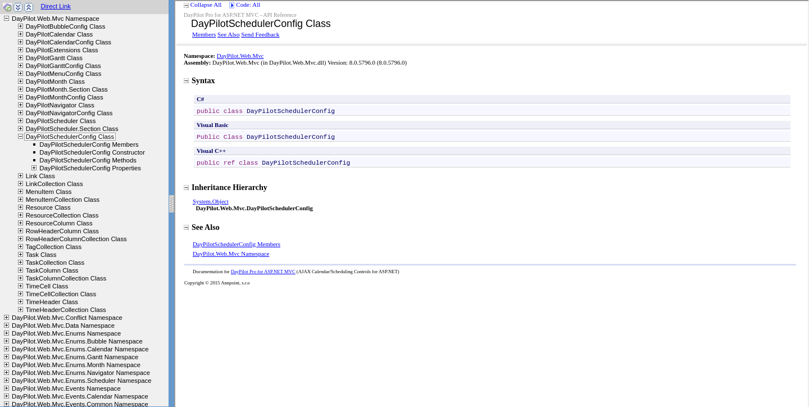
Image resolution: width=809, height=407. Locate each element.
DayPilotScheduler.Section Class (72, 128)
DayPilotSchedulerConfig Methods (88, 160)
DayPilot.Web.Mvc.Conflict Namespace (67, 317)
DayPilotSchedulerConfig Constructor (92, 152)
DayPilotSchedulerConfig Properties (90, 168)
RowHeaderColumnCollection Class (76, 239)
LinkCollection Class (54, 183)
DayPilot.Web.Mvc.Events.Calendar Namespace (80, 396)
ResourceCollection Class (62, 215)
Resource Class (48, 207)
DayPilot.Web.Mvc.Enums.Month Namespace (76, 364)
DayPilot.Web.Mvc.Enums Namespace (66, 333)
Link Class (40, 176)
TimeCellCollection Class (61, 294)
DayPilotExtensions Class (62, 50)
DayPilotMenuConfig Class (64, 73)
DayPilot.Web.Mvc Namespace (55, 18)
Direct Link (55, 6)
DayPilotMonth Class (55, 81)
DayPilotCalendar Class (59, 34)
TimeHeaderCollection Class (66, 309)
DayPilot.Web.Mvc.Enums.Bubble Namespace (77, 341)
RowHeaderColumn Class (62, 231)
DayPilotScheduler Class (61, 120)
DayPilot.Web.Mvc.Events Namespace (66, 388)
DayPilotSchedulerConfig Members (88, 144)
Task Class (41, 254)
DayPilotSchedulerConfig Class (70, 136)
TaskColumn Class (52, 270)
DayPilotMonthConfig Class (64, 97)
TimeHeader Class (52, 302)
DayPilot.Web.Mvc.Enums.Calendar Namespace (80, 349)
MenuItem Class (49, 191)
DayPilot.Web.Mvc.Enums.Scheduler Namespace (81, 380)
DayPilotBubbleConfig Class (66, 26)
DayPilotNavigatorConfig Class (69, 113)
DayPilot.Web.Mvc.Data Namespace (63, 325)
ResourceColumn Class (59, 223)
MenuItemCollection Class (63, 199)
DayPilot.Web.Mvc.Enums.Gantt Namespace (75, 357)
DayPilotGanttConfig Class (63, 65)
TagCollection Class (53, 246)
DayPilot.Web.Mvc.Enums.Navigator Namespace (81, 372)
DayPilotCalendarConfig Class (68, 42)
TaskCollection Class (55, 262)
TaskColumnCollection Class (66, 278)
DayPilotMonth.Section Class (67, 89)
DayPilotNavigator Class (60, 105)
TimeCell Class (47, 286)
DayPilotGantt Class (54, 58)
